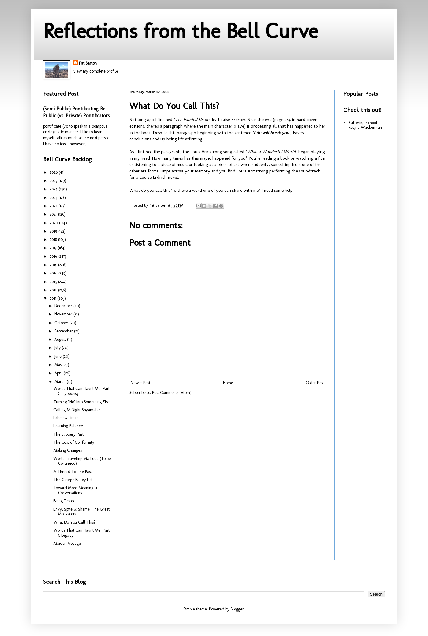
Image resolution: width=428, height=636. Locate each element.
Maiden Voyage (67, 543)
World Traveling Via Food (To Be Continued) (82, 461)
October (62, 322)
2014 (54, 273)
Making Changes (68, 450)
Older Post (315, 382)
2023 (54, 197)
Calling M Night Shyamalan (77, 409)
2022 (54, 205)
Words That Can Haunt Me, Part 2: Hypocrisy (82, 391)
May (58, 364)
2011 (53, 298)
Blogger (237, 609)
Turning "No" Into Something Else (82, 401)
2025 (54, 180)
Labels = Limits (66, 417)
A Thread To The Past (73, 471)
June (58, 356)
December (63, 305)
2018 (54, 239)
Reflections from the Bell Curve (180, 30)
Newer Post (140, 382)
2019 (54, 231)
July (58, 347)
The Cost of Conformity (74, 442)
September (64, 331)
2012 (54, 290)
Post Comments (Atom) (171, 392)
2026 (54, 172)
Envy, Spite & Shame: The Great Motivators (82, 512)
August (60, 339)
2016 (54, 256)
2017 (54, 247)
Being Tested (64, 500)
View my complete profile (95, 71)
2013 (54, 281)
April (59, 373)
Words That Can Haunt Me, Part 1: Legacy (82, 533)
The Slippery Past (69, 434)
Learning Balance (68, 425)
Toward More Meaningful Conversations (76, 490)
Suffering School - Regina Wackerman (365, 125)
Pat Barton (88, 63)
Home (228, 382)
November (63, 314)
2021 (54, 214)
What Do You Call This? (74, 522)
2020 (54, 222)
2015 (54, 264)
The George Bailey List (73, 479)
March (60, 381)
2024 (54, 188)
